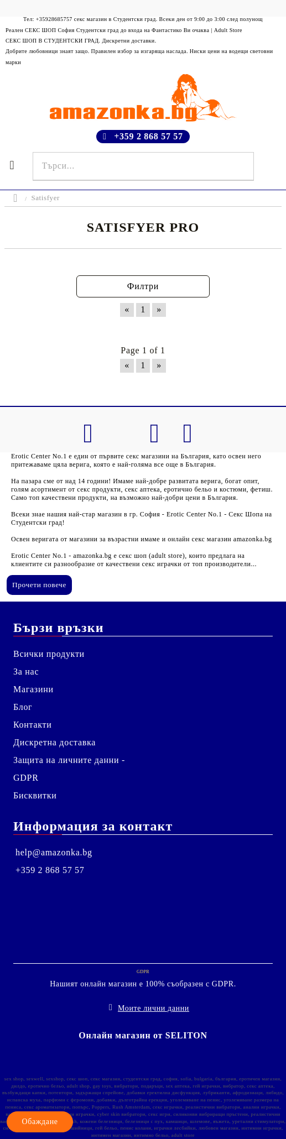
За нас (26, 671)
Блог (22, 707)
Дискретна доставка (54, 742)
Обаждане (40, 1121)
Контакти (32, 724)
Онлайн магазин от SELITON (143, 1035)
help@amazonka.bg (53, 852)
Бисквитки (35, 795)
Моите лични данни (153, 1008)
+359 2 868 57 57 (148, 136)
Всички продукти (49, 654)
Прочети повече (39, 585)
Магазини (33, 689)
